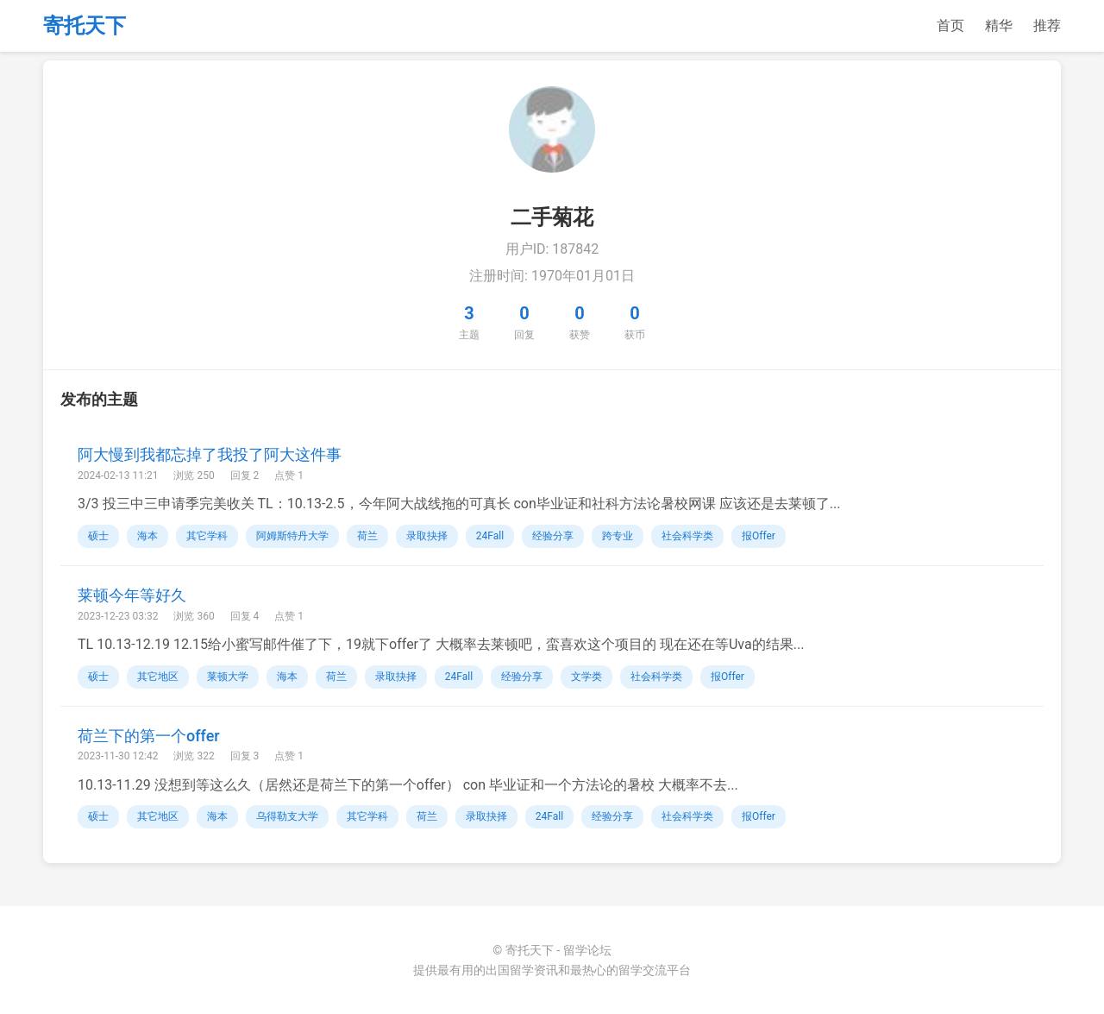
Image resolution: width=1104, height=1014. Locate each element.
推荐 (1047, 25)
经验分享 (553, 536)
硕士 (98, 536)
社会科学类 (687, 536)
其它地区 (158, 677)
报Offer (758, 536)
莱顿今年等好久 (132, 595)
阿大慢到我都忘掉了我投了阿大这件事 (210, 454)
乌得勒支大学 (287, 816)
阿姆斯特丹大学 (292, 536)
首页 (950, 25)
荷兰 (367, 536)
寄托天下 (84, 26)
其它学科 (207, 536)
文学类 (586, 677)
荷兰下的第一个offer (149, 736)
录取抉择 (427, 536)
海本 (147, 536)
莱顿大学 (227, 677)
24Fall (490, 536)
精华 (999, 25)
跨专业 (617, 536)
